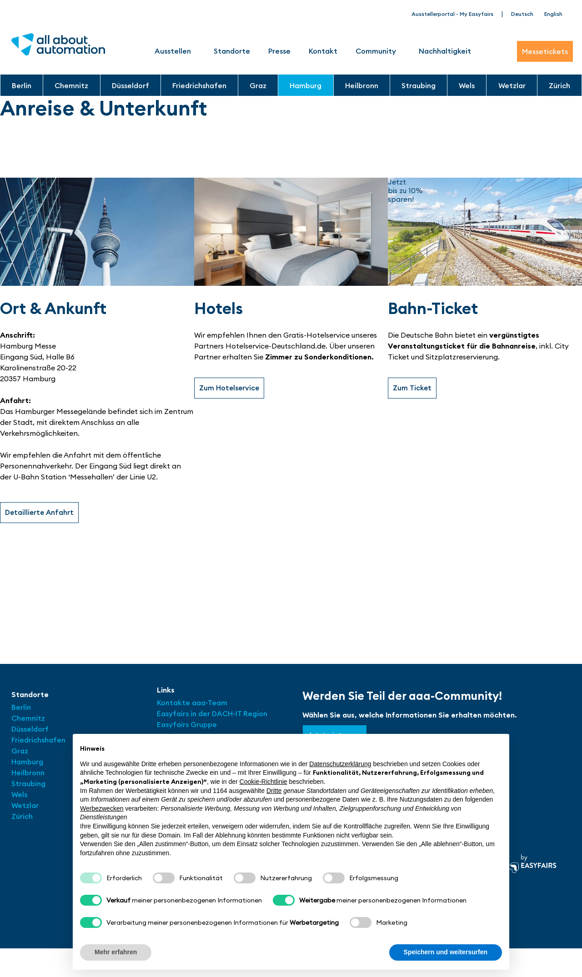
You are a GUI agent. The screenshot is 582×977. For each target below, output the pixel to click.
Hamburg (305, 85)
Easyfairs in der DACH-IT (200, 713)
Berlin (21, 85)
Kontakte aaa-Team (192, 702)
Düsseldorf (130, 85)
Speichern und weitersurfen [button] (445, 952)
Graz (258, 85)
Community (378, 50)
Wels (467, 85)
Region (255, 713)
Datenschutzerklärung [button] (340, 764)
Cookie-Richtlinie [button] (263, 781)
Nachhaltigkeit (445, 50)
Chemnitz (71, 85)
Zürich (559, 85)
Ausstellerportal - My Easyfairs (452, 13)
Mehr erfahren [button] (116, 952)
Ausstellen (175, 50)
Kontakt (323, 50)
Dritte (273, 790)
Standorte (232, 50)
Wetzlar (512, 85)
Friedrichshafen (199, 85)
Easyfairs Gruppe (187, 724)
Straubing (418, 85)
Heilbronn (361, 85)
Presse (279, 50)
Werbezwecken (101, 808)
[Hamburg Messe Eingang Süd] (291, 591)
